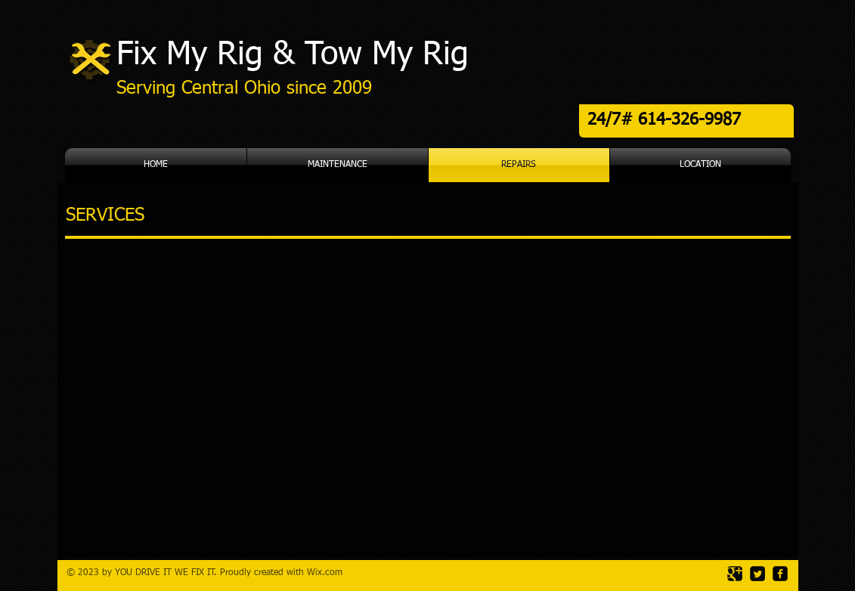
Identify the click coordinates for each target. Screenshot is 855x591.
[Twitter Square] (757, 573)
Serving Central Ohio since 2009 (244, 88)
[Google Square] (734, 573)
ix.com (328, 572)
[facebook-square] (780, 573)
